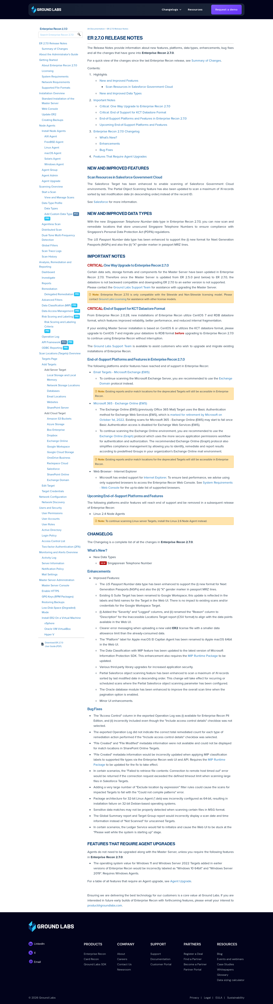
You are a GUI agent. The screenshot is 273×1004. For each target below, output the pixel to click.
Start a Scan (49, 192)
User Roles (48, 524)
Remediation (49, 289)
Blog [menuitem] (220, 954)
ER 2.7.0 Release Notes (53, 43)
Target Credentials (53, 491)
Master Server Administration (56, 580)
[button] (195, 9)
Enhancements (110, 143)
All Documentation (96, 29)
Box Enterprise (56, 430)
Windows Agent (54, 164)
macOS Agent (52, 153)
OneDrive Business (58, 458)
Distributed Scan (52, 230)
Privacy (194, 997)
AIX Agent (50, 136)
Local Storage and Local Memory (61, 378)
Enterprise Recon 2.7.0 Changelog (116, 131)
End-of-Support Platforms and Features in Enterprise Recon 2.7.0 (143, 118)
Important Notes (104, 100)
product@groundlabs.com (104, 905)
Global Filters (50, 245)
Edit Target (48, 485)
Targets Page (49, 359)
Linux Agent (51, 147)
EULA (219, 997)
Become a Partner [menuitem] (195, 964)
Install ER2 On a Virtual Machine (61, 618)
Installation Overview (52, 93)
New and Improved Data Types (121, 93)
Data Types (51, 208)
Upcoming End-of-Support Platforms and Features (133, 125)
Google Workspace (58, 446)
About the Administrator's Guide (58, 54)
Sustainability (235, 997)
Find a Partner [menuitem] (193, 959)
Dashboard (48, 272)
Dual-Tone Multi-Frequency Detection (58, 238)
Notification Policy (53, 569)
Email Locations (56, 396)
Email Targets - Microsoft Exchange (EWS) (121, 372)
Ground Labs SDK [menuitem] (95, 964)
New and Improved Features (119, 81)
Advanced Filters (52, 300)
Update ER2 (49, 114)
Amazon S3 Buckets (59, 418)
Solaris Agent (52, 159)
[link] (46, 9)
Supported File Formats (56, 87)
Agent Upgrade (51, 181)
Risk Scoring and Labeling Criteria (60, 324)
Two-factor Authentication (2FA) (61, 546)
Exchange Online (57, 441)
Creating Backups (52, 120)
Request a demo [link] (226, 9)
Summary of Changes (55, 49)
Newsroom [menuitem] (124, 969)
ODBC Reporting (52, 348)
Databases (53, 391)
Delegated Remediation (58, 294)
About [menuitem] (121, 954)
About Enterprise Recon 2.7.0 (59, 65)
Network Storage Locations (63, 385)
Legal (207, 997)
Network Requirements (56, 82)
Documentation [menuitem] (160, 959)
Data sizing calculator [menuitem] (230, 980)
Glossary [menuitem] (222, 975)
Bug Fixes (106, 150)
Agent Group (49, 170)
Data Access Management (57, 311)
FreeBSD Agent (53, 142)
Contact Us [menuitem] (124, 964)
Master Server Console (55, 585)
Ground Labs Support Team (132, 287)
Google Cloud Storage (60, 452)
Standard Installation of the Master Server (58, 101)
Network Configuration (53, 497)
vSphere (49, 623)
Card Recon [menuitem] (91, 959)
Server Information (53, 563)
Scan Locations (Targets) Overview (60, 353)
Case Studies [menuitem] (225, 964)
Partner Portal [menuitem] (192, 969)
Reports (46, 283)
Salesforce (53, 469)
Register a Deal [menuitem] (193, 954)
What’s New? (108, 137)
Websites (52, 402)
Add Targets (49, 364)
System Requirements (55, 76)
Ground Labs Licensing (112, 299)
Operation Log (50, 336)
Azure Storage (55, 424)
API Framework (51, 342)
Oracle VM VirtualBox (57, 629)
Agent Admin (50, 175)
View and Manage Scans (59, 197)
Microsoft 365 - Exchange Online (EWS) (120, 403)
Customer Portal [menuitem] (160, 964)
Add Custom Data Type (58, 214)
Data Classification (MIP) (56, 305)
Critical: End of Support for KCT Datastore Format (133, 112)
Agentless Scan (51, 224)
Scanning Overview (51, 186)
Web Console (50, 109)
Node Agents (47, 125)
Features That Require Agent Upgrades (120, 156)
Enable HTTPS (50, 591)
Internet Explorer (155, 477)
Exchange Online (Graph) (116, 436)
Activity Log (49, 557)
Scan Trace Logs (51, 251)
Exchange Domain (58, 480)
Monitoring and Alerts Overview (58, 552)
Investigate (48, 277)
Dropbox (52, 435)
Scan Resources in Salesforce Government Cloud (139, 87)
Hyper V (49, 634)
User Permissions (52, 513)
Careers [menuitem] (122, 959)
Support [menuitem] (155, 954)
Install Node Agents (54, 131)
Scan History (49, 256)
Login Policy (49, 535)
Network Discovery (53, 502)
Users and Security (50, 508)
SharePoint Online (58, 474)
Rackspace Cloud (57, 463)
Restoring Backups (53, 602)
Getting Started (48, 60)
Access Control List (53, 541)
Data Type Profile (52, 203)
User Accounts (51, 519)
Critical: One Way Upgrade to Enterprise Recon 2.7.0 (135, 106)
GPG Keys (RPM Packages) (57, 596)
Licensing (47, 71)
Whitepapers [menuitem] (225, 969)
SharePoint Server (58, 407)
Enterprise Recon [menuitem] (95, 954)
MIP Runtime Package (203, 656)
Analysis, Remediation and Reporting (55, 264)
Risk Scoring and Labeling (57, 316)
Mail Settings (49, 574)
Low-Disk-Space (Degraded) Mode (58, 610)
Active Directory (51, 530)
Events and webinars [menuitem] (230, 959)
